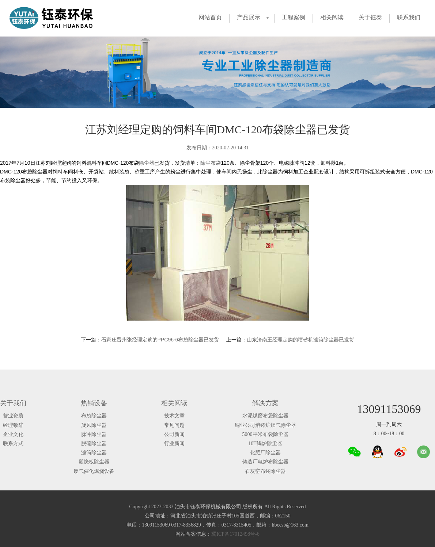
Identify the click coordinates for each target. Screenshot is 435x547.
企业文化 (13, 434)
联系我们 (408, 17)
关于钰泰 (370, 17)
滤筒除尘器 (94, 452)
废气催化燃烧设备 (93, 471)
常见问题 (174, 425)
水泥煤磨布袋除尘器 (265, 415)
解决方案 (265, 403)
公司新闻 (174, 434)
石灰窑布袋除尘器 (265, 471)
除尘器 (146, 163)
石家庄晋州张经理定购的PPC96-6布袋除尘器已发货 (160, 340)
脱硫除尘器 (94, 443)
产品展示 (248, 17)
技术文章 (174, 415)
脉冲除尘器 (94, 434)
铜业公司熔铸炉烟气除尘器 (265, 425)
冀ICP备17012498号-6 (235, 534)
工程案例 (293, 17)
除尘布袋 (210, 163)
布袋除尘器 (94, 415)
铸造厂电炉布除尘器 (265, 461)
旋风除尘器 (94, 425)
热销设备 (94, 403)
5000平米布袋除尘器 (265, 434)
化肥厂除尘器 (265, 452)
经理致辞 (13, 425)
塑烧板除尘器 (94, 461)
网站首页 (210, 17)
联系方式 (13, 443)
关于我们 (13, 403)
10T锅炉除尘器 (265, 443)
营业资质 (13, 415)
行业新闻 (174, 443)
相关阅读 (332, 17)
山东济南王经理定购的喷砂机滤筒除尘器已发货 (300, 340)
